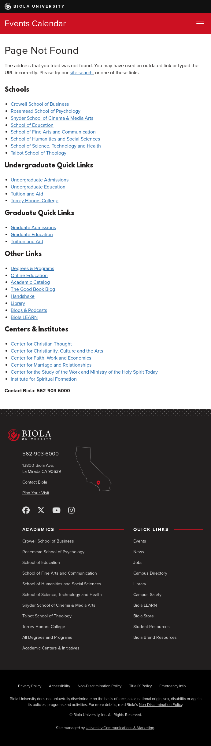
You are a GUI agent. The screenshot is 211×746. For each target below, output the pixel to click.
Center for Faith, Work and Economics (51, 358)
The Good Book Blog (33, 289)
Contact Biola (34, 482)
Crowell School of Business (40, 104)
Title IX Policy (140, 686)
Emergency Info (172, 686)
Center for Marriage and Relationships (51, 365)
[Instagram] (71, 510)
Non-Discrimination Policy (99, 686)
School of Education (32, 125)
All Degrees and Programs (47, 637)
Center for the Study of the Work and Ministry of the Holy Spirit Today (84, 372)
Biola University (35, 6)
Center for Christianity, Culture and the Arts (57, 351)
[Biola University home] (105, 435)
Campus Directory (150, 573)
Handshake (23, 296)
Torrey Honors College (34, 201)
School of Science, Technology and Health (56, 146)
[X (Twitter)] (41, 510)
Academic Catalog (30, 282)
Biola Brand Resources (155, 637)
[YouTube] (56, 510)
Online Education (29, 275)
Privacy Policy (29, 686)
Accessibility (59, 686)
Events (139, 541)
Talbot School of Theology (38, 153)
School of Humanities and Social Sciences (55, 139)
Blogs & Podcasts (29, 310)
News (138, 551)
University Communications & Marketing (120, 728)
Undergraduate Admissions (39, 180)
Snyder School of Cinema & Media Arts (52, 118)
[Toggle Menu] (200, 23)
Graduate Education (32, 235)
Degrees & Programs (32, 268)
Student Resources (151, 626)
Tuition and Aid (27, 194)
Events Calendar (35, 23)
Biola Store (143, 616)
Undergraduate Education (38, 187)
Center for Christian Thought (41, 344)
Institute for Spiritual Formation (44, 379)
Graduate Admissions (33, 228)
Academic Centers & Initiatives (51, 648)
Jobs (138, 562)
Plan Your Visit (35, 493)
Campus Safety (147, 594)
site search (81, 73)
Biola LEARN (24, 317)
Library (18, 303)
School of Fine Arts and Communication (53, 132)
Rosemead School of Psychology (45, 111)
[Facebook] (26, 510)
